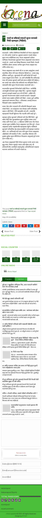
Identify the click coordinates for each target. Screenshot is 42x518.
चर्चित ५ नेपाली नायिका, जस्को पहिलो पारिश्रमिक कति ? (19, 393)
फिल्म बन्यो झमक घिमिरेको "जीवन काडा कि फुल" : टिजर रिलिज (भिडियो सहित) (24, 339)
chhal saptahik (11, 514)
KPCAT (24, 516)
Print (13, 48)
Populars (8, 279)
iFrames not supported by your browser (20, 454)
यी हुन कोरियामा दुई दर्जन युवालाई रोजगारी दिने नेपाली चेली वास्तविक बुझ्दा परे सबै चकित (20, 380)
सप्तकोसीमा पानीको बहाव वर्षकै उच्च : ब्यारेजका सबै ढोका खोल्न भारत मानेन (20, 311)
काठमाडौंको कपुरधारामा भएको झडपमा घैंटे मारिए (24, 406)
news (10, 222)
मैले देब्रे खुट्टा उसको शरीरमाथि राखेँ (12, 299)
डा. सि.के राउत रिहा (17, 352)
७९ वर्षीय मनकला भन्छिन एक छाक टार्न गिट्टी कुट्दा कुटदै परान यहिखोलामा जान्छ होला (19, 367)
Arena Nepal (11, 271)
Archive (21, 279)
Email (22, 48)
